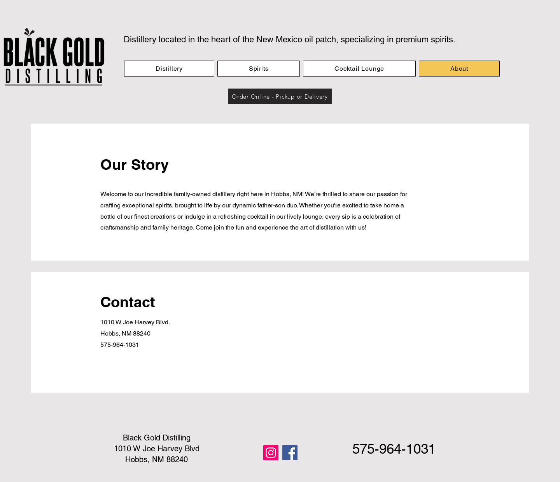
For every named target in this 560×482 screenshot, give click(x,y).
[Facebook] (290, 452)
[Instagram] (270, 452)
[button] (280, 96)
